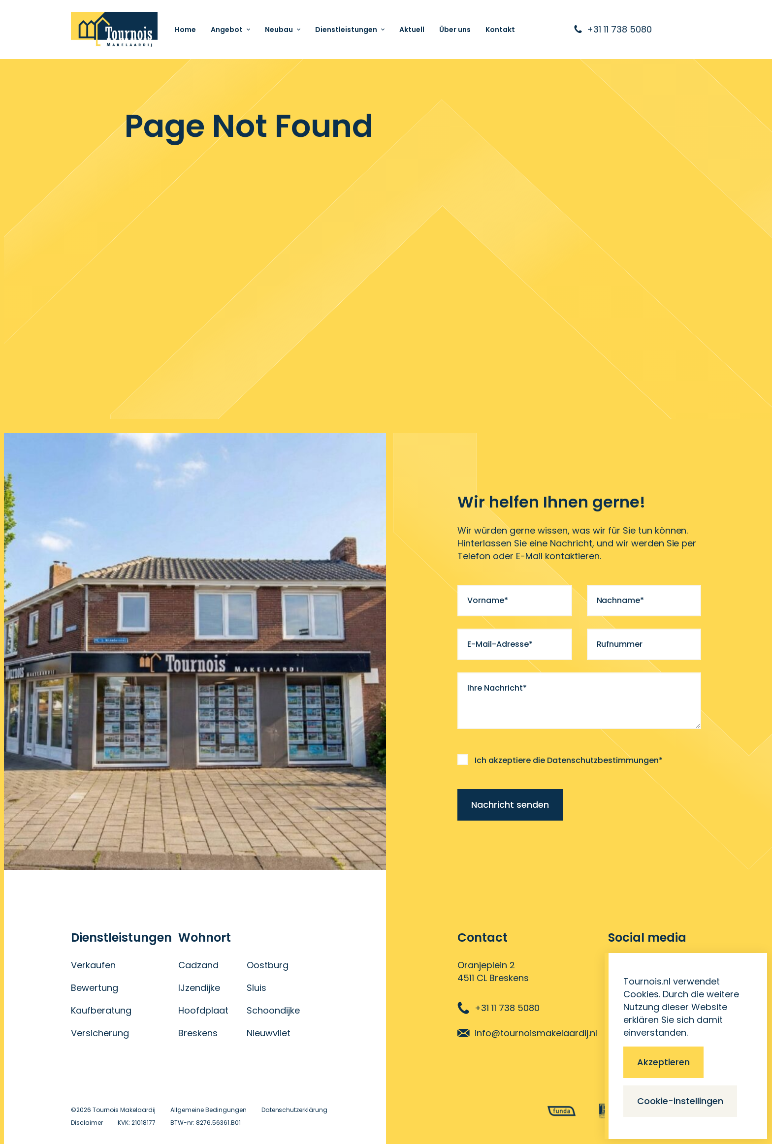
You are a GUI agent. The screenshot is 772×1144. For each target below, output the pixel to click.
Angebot (227, 29)
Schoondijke (273, 1010)
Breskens (198, 1033)
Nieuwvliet (268, 1033)
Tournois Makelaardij (124, 1110)
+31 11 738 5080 (498, 1008)
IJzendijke (199, 988)
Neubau (279, 29)
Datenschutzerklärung (294, 1110)
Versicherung (100, 1033)
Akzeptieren (663, 1062)
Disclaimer (87, 1122)
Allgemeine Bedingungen (208, 1110)
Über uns (455, 29)
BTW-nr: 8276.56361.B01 (205, 1122)
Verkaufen (93, 965)
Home (185, 29)
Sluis (256, 988)
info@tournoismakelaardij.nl (527, 1033)
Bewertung (94, 988)
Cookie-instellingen (680, 1101)
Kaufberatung (101, 1010)
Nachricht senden (510, 804)
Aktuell (411, 29)
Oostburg (268, 965)
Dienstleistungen (346, 29)
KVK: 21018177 (137, 1122)
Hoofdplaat (203, 1010)
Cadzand (198, 965)
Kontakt (500, 29)
